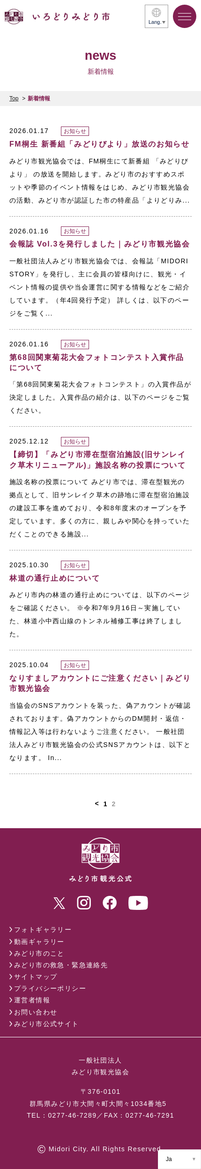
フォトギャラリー (43, 929)
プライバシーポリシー (50, 988)
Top (13, 98)
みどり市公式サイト (46, 1024)
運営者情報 (32, 1000)
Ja (169, 1159)
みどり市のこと (39, 953)
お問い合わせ (35, 1012)
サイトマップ (35, 976)
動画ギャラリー (39, 941)
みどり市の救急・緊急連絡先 (61, 965)
